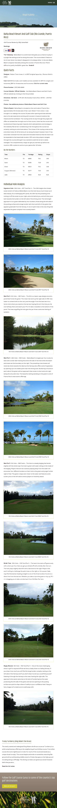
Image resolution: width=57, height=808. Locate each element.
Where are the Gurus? (9, 786)
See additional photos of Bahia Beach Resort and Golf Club (28, 104)
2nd (9, 50)
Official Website (20, 91)
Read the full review (8, 766)
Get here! (14, 98)
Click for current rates (41, 83)
